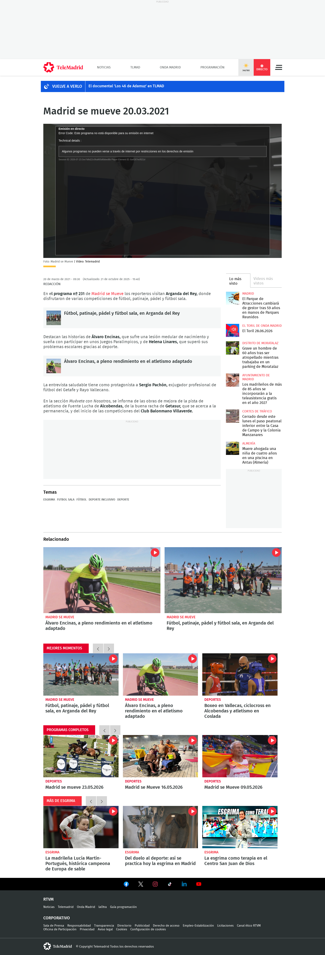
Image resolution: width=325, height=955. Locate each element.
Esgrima (49, 499)
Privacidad (87, 929)
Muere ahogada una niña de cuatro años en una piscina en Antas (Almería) (232, 448)
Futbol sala (65, 499)
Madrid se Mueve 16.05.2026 (160, 756)
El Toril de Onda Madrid (262, 325)
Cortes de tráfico (257, 411)
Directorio (124, 925)
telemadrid (57, 946)
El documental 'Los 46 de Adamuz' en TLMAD (126, 86)
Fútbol (81, 499)
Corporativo (56, 918)
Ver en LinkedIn (184, 884)
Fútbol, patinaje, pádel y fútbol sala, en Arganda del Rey (53, 318)
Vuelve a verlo (67, 86)
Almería (248, 443)
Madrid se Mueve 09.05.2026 (240, 756)
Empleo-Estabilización (198, 925)
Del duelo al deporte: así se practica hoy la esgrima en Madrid (160, 827)
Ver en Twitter (141, 885)
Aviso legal (105, 929)
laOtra (102, 907)
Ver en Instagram (155, 884)
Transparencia (104, 925)
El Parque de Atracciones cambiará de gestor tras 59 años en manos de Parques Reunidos (232, 298)
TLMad (135, 67)
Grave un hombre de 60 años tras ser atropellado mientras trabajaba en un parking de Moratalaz (232, 347)
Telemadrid (66, 907)
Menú (278, 67)
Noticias (104, 67)
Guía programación (123, 907)
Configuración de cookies (148, 929)
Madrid (248, 293)
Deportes (212, 699)
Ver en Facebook (126, 885)
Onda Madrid (170, 67)
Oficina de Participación (59, 929)
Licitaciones (225, 925)
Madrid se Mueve (107, 294)
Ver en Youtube (199, 884)
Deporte (123, 499)
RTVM (48, 899)
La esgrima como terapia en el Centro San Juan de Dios (240, 827)
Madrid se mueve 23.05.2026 (81, 756)
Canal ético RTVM (249, 925)
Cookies (121, 929)
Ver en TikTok (170, 885)
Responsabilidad (79, 925)
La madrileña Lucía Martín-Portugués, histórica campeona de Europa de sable (81, 827)
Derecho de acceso (166, 925)
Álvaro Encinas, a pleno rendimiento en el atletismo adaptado (53, 366)
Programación (212, 67)
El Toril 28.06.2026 (232, 330)
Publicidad (142, 925)
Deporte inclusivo (102, 499)
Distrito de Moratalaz (260, 343)
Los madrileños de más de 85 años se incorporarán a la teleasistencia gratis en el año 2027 (232, 379)
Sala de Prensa (53, 925)
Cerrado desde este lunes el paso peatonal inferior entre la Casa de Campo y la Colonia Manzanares (232, 416)
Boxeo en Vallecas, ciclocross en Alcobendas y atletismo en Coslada (240, 674)
